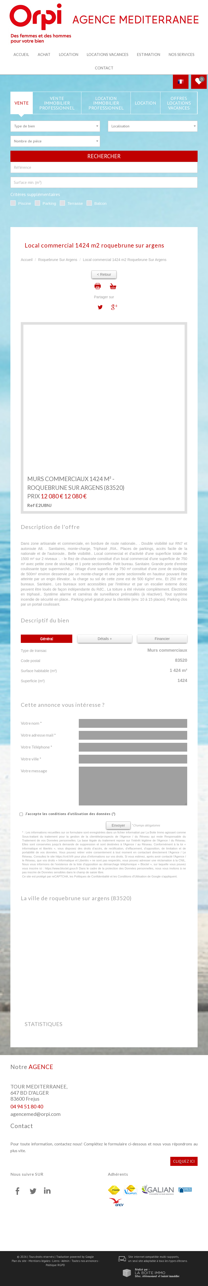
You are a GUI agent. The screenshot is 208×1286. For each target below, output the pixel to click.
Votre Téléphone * (36, 746)
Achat (44, 54)
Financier (162, 638)
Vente (22, 102)
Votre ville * (31, 758)
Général (46, 638)
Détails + (105, 638)
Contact (104, 68)
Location (68, 54)
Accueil (21, 54)
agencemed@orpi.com (35, 1114)
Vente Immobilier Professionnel (57, 102)
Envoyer (118, 825)
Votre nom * (31, 722)
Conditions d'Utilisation (132, 875)
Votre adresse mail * (38, 734)
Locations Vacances (107, 54)
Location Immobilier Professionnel (106, 102)
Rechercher (104, 155)
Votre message (34, 770)
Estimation (148, 54)
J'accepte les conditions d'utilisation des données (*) (70, 813)
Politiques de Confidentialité (91, 875)
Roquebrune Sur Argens (57, 259)
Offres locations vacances (179, 102)
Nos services (181, 54)
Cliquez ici (184, 1160)
